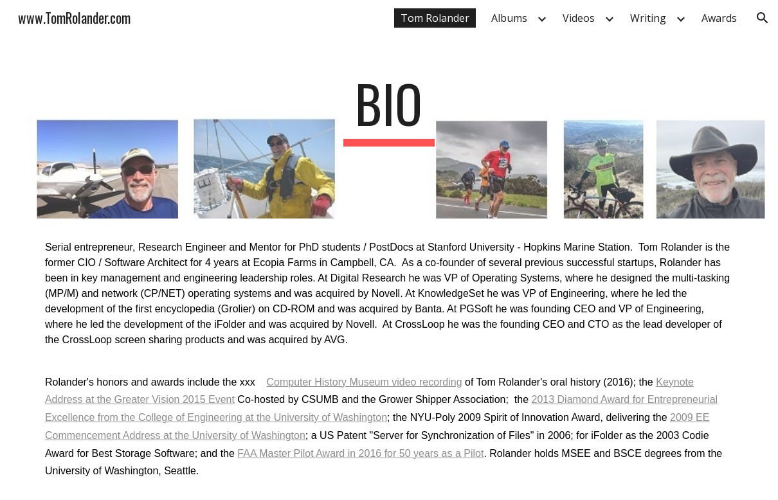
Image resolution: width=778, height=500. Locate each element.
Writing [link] (648, 18)
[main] (389, 109)
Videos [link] (579, 18)
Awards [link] (719, 18)
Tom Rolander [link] (435, 18)
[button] (762, 18)
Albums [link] (509, 18)
